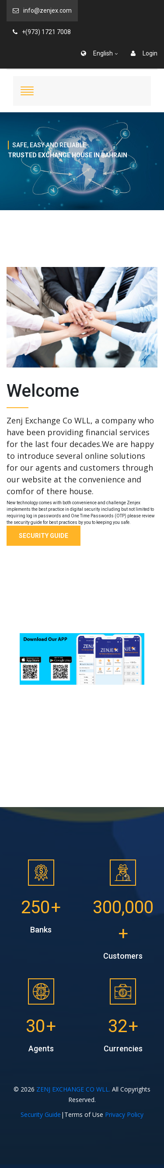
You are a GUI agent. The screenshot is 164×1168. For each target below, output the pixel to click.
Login (144, 53)
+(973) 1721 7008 (42, 31)
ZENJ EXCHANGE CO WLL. (73, 1089)
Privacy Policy (124, 1114)
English (97, 53)
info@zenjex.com (42, 10)
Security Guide (43, 535)
